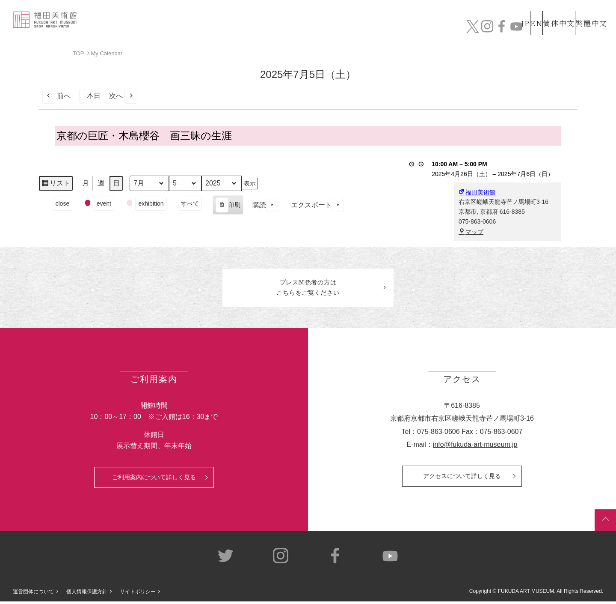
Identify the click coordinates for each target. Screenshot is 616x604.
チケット (584, 28)
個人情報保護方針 (86, 594)
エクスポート (317, 205)
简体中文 (549, 12)
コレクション (322, 28)
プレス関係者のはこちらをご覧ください (308, 288)
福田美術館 (477, 191)
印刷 (227, 206)
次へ (123, 95)
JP (491, 12)
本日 (90, 95)
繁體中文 (590, 12)
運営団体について (33, 594)
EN (518, 12)
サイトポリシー (138, 594)
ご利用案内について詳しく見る (154, 479)
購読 (265, 205)
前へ (56, 95)
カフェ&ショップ (486, 28)
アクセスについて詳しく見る (462, 478)
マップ (471, 231)
